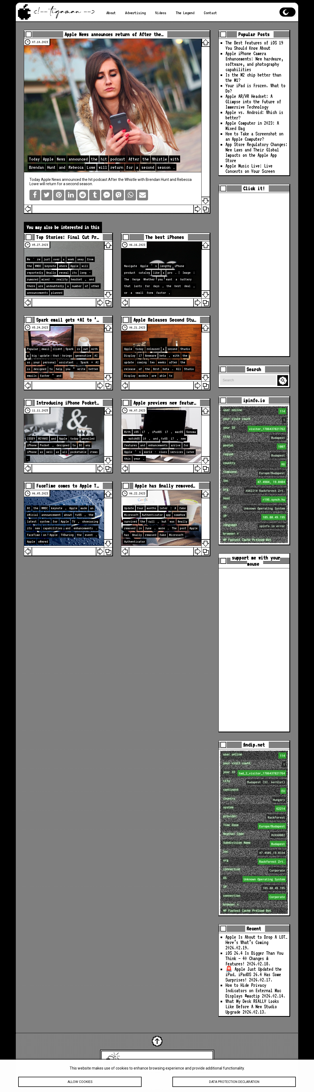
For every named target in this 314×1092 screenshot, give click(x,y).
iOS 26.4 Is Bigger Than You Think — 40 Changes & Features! (254, 958)
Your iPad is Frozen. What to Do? (255, 88)
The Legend (185, 12)
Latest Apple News (164, 1061)
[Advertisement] (254, 274)
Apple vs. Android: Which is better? (254, 114)
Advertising (135, 12)
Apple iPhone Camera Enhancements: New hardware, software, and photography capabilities (254, 61)
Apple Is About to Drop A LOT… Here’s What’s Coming (256, 939)
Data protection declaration (234, 1085)
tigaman (201, 1061)
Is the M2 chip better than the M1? (253, 77)
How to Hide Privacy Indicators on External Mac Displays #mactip (253, 990)
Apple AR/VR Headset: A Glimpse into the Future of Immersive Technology (253, 101)
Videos (160, 12)
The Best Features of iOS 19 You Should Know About (254, 45)
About (111, 12)
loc (254, 482)
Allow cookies (80, 1085)
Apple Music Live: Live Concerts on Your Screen (250, 168)
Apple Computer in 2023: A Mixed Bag (252, 125)
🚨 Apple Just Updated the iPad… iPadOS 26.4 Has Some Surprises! (253, 974)
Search (283, 381)
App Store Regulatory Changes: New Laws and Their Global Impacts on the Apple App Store (256, 152)
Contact (210, 12)
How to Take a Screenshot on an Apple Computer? (254, 136)
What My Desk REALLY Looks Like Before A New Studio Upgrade (252, 1006)
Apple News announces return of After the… (114, 34)
